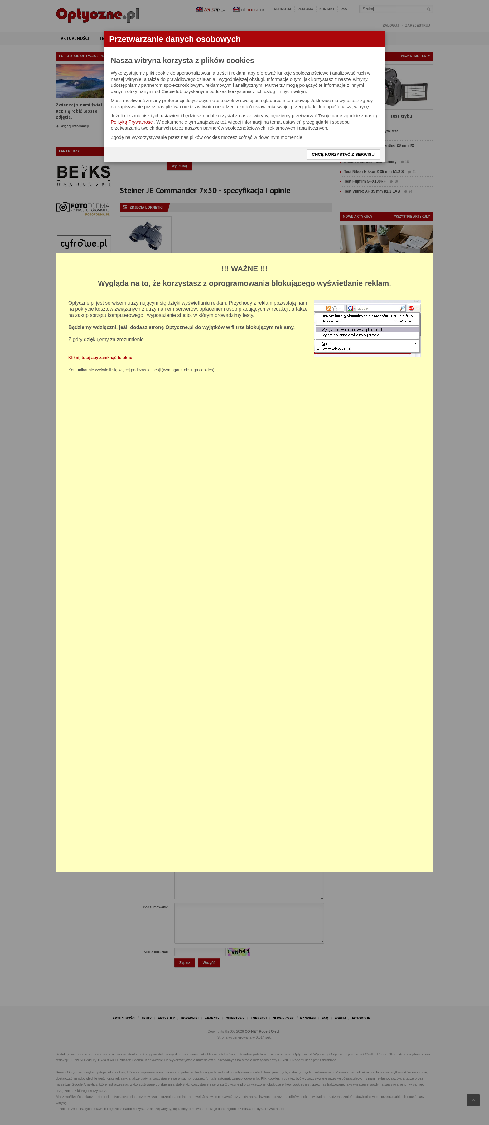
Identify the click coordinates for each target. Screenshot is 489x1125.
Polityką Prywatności (132, 122)
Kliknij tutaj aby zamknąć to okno (100, 357)
